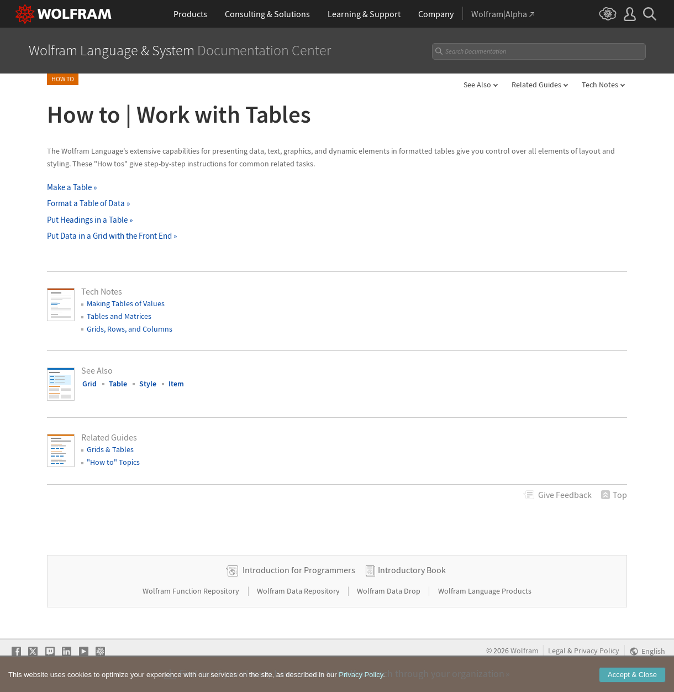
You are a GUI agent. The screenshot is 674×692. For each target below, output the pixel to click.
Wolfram (524, 651)
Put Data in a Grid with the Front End (112, 235)
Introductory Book (412, 569)
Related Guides (536, 85)
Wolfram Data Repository (299, 591)
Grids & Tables (110, 449)
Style (147, 384)
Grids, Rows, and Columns (129, 329)
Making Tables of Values (126, 303)
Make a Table (72, 187)
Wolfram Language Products (484, 591)
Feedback (565, 494)
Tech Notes (600, 85)
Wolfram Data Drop (389, 591)
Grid (89, 384)
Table (118, 384)
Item (176, 384)
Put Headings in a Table (90, 219)
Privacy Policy (596, 651)
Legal (557, 651)
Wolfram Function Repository (192, 591)
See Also (477, 85)
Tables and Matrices (119, 316)
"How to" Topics (113, 462)
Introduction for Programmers (299, 569)
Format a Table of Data (88, 203)
